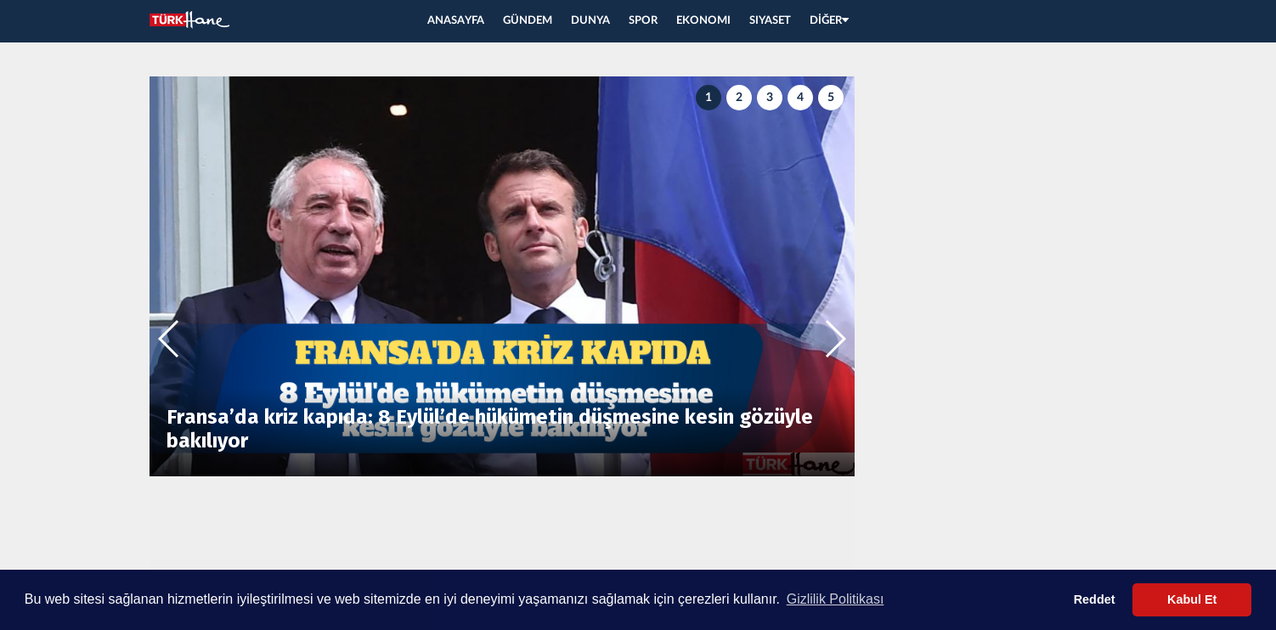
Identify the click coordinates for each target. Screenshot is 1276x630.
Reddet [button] (1094, 599)
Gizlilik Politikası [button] (835, 599)
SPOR (643, 20)
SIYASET (770, 20)
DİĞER (829, 20)
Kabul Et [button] (1192, 599)
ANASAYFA (455, 20)
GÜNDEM (527, 20)
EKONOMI (703, 20)
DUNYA (590, 20)
